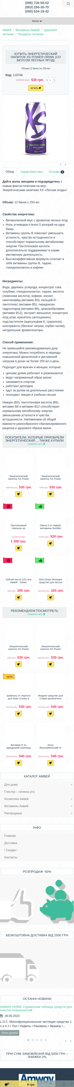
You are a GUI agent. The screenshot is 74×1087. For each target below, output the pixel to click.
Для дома (11, 784)
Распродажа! (13, 813)
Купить (36, 88)
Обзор (9, 171)
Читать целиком (10, 1033)
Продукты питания (30, 34)
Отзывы (56, 172)
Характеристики (31, 171)
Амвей (6, 30)
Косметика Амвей (16, 799)
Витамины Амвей (27, 30)
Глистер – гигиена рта (19, 791)
